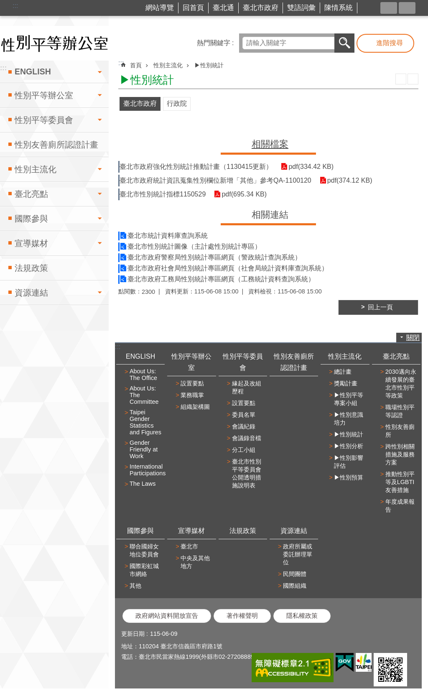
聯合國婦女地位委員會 (144, 550)
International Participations (146, 470)
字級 (407, 8)
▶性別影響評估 (348, 461)
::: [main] (121, 62)
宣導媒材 (31, 243)
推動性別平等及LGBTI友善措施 (400, 482)
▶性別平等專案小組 (348, 399)
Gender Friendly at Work (144, 449)
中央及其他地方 (195, 562)
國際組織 (294, 585)
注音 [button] (413, 79)
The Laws (142, 483)
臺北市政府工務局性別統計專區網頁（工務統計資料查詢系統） (221, 279)
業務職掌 (192, 395)
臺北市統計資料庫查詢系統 (167, 235)
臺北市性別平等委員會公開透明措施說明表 (246, 473)
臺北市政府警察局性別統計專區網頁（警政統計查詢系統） (214, 257)
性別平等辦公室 (44, 95)
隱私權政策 (302, 615)
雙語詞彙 (301, 8)
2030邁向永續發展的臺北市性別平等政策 (400, 383)
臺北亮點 (31, 194)
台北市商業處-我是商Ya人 (370, 8)
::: (15, 5)
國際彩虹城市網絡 (144, 570)
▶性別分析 (348, 446)
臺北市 (189, 546)
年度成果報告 (400, 505)
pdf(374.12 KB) (349, 180)
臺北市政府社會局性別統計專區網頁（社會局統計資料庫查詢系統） (227, 268)
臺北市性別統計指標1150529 (163, 194)
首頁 (136, 65)
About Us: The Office (143, 374)
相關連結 (270, 214)
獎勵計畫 (345, 383)
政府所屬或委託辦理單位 (297, 554)
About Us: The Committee (144, 395)
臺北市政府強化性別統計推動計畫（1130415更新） (196, 166)
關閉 (413, 337)
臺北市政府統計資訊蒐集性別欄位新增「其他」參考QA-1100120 (215, 180)
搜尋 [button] (344, 43)
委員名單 (243, 414)
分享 (388, 8)
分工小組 (243, 449)
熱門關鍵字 (213, 42)
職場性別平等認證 (400, 411)
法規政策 (31, 268)
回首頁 (193, 8)
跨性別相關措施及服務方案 (400, 454)
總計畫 (343, 371)
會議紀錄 (243, 426)
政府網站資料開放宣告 (166, 615)
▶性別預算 (348, 477)
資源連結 (31, 292)
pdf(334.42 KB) (311, 166)
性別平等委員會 (44, 120)
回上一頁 (380, 307)
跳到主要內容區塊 (4, 4)
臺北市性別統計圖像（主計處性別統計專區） (194, 246)
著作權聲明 (242, 615)
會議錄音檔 (246, 438)
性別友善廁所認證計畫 (56, 144)
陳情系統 (338, 8)
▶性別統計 (209, 65)
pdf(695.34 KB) (244, 194)
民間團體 (294, 574)
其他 (135, 585)
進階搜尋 (389, 42)
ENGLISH (33, 71)
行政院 (177, 103)
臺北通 (223, 8)
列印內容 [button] (400, 79)
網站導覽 (159, 8)
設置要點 (192, 383)
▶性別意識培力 (348, 418)
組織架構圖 (195, 406)
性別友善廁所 (400, 430)
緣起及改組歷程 (246, 387)
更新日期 (133, 633)
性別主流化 (35, 169)
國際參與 (31, 218)
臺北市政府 (260, 8)
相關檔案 (270, 144)
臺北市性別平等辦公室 (54, 43)
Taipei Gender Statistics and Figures (145, 422)
